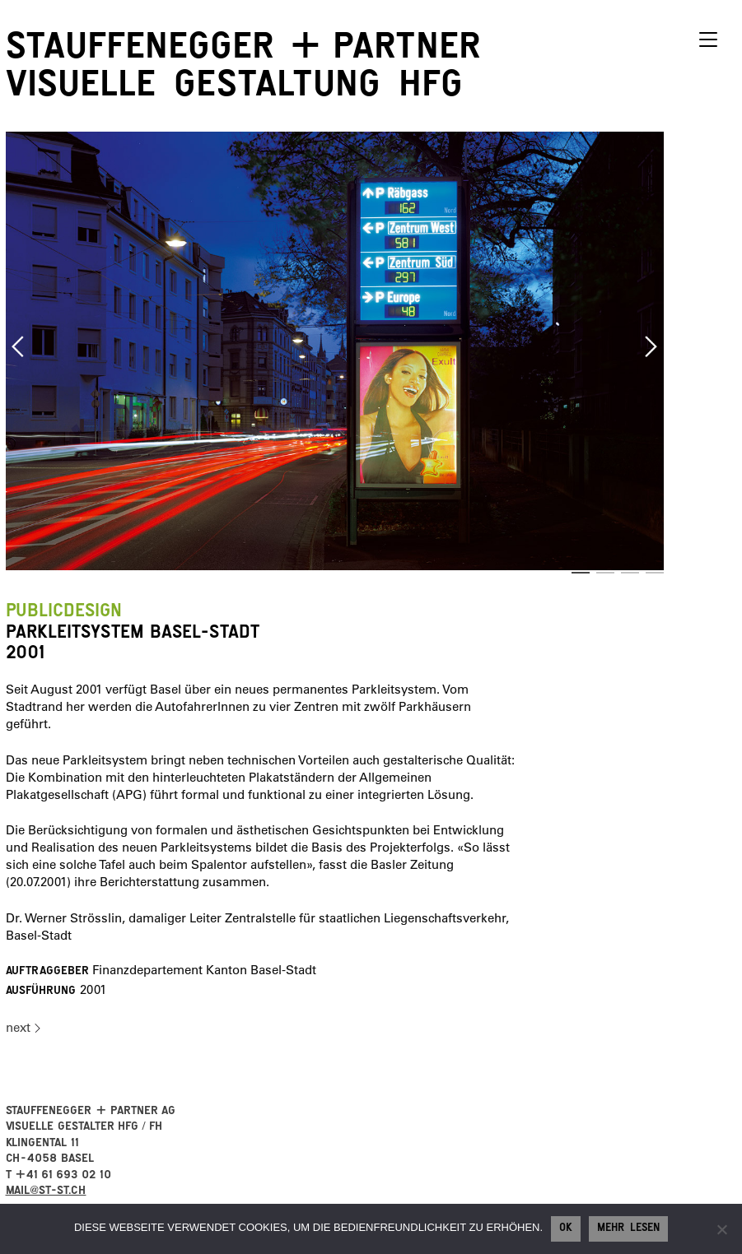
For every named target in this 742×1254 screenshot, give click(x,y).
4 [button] (655, 573)
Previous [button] (18, 346)
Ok (565, 1229)
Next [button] (651, 346)
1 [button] (581, 573)
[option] (335, 351)
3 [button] (630, 573)
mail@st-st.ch (46, 1192)
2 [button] (605, 573)
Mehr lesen (628, 1229)
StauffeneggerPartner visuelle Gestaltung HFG (243, 70)
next (18, 1027)
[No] (721, 1229)
